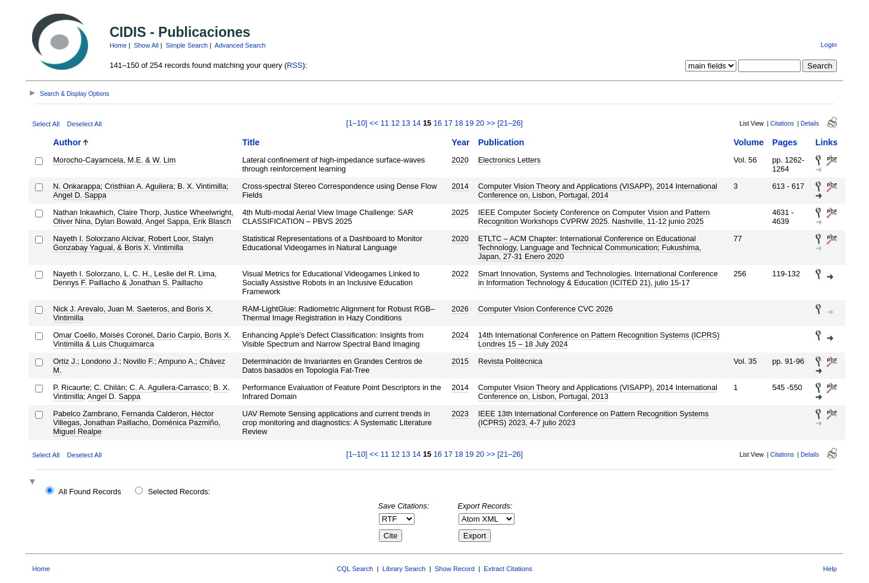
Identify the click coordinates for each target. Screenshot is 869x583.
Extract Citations (508, 568)
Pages (784, 142)
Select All (45, 123)
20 (480, 123)
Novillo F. (138, 361)
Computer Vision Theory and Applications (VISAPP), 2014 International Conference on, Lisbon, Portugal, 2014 (597, 190)
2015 (459, 361)
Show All (146, 45)
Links (826, 142)
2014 (459, 186)
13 (405, 123)
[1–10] (357, 123)
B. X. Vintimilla (201, 186)
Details (810, 123)
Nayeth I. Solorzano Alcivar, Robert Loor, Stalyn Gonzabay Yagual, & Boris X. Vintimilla (133, 243)
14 (416, 123)
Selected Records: (179, 491)
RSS (294, 65)
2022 (459, 273)
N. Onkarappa (77, 186)
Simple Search (187, 45)
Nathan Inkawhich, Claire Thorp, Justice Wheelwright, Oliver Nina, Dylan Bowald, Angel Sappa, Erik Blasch (143, 217)
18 (458, 123)
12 (395, 123)
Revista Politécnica (510, 361)
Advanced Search (240, 45)
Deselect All (84, 123)
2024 (459, 335)
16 (438, 123)
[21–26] (510, 123)
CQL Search (355, 568)
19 (469, 123)
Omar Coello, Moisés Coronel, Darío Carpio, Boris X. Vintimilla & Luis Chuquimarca (142, 339)
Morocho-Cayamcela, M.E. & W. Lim (114, 159)
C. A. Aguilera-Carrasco (169, 387)
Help (830, 568)
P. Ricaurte (71, 387)
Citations (782, 123)
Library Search (404, 568)
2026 (459, 308)
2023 (459, 413)
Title (250, 142)
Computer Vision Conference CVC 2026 (545, 308)
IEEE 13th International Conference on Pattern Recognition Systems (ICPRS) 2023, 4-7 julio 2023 (593, 418)
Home (118, 45)
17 (448, 123)
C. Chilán (110, 387)
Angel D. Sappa (79, 195)
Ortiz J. (65, 361)
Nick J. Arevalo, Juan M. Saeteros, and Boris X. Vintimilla (133, 313)
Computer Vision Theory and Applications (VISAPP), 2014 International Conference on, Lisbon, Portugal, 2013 (597, 392)
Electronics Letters (509, 159)
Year (460, 142)
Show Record (455, 568)
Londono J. (100, 361)
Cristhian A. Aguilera (139, 186)
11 (385, 123)
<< (373, 123)
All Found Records (89, 491)
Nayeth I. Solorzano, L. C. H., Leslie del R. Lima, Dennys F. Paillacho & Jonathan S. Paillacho (135, 278)
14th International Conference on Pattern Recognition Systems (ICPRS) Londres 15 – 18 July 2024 (599, 339)
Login (829, 44)
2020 (459, 159)
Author (67, 142)
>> (491, 123)
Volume (748, 142)
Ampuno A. (177, 361)
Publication (501, 142)
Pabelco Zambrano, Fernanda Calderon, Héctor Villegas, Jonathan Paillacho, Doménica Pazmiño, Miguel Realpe (136, 422)
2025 (459, 212)
